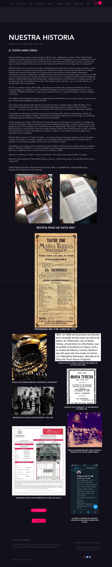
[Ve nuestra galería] (39, 510)
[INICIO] (39, 521)
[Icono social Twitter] (87, 557)
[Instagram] (85, 557)
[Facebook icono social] (90, 557)
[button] (98, 3)
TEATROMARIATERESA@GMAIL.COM (44, 547)
